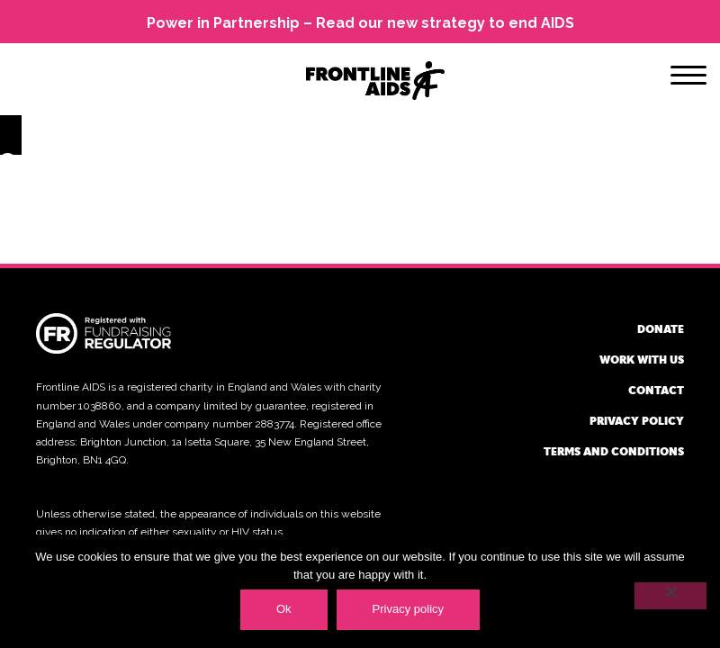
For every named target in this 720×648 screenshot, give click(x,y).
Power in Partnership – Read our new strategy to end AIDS (360, 23)
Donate (660, 328)
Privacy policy (637, 420)
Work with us (641, 359)
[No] (670, 595)
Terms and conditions (614, 451)
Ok (284, 609)
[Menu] (688, 78)
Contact (656, 390)
